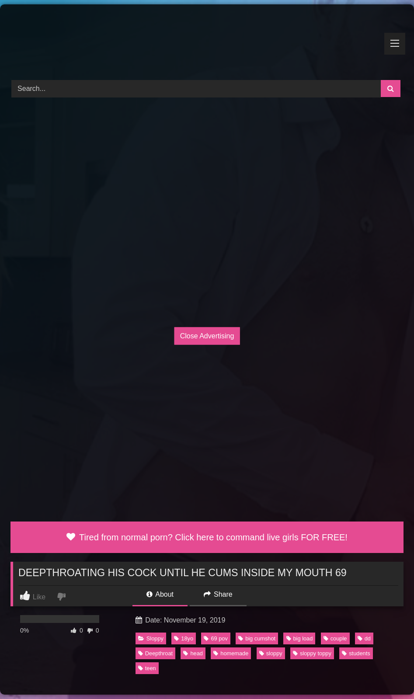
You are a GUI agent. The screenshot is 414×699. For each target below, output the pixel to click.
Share (218, 594)
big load (299, 638)
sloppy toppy (312, 653)
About (160, 594)
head (192, 653)
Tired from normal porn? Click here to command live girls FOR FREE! (207, 537)
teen (147, 668)
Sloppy (151, 638)
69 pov (215, 638)
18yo (183, 638)
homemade (230, 653)
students (356, 653)
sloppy (270, 653)
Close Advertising (207, 336)
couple (335, 638)
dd (364, 638)
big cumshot (256, 638)
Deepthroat (155, 653)
